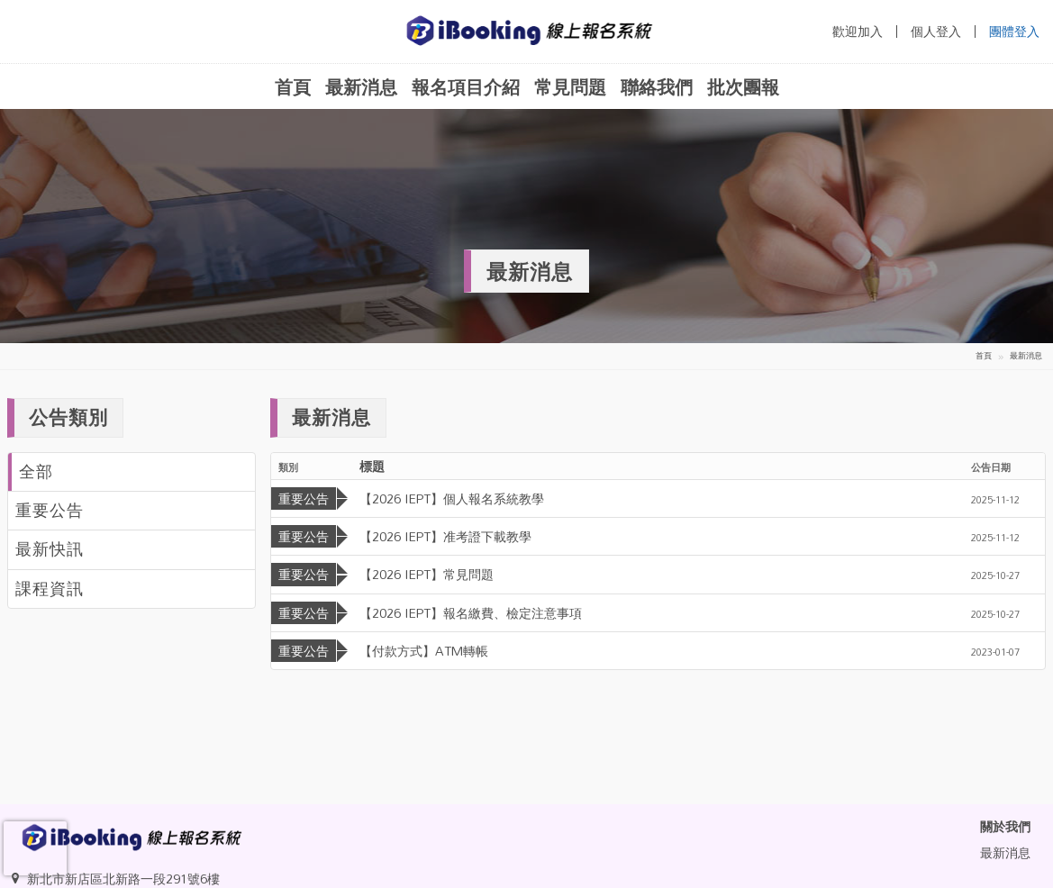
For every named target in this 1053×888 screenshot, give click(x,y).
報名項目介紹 (466, 86)
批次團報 (743, 86)
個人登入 (936, 31)
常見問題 (570, 86)
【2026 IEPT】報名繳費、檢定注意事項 (470, 613)
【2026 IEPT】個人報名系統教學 (451, 498)
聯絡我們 (657, 86)
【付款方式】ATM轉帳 (423, 650)
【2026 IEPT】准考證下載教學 (445, 536)
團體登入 (1014, 31)
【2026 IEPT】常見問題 (426, 574)
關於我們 (1005, 826)
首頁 (293, 86)
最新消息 (361, 86)
